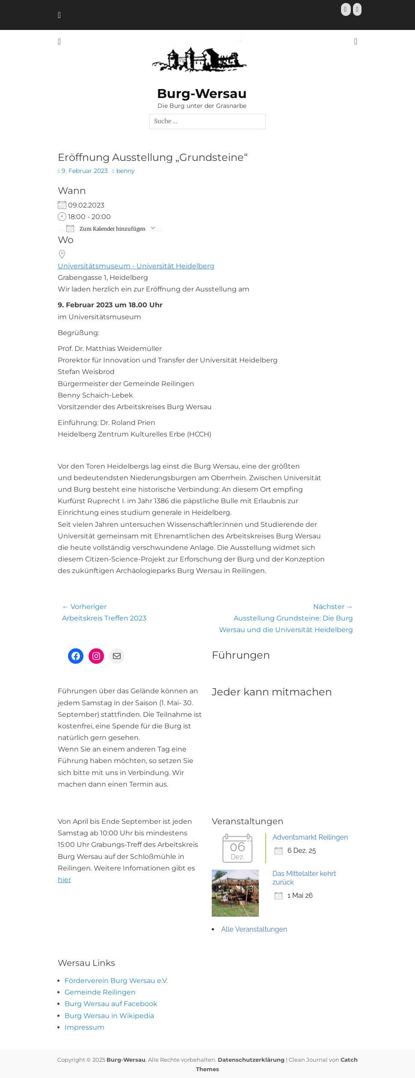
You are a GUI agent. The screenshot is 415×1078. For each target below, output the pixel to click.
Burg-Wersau (202, 93)
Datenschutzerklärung (251, 1059)
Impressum (84, 1027)
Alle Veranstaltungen (254, 929)
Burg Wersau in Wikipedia (109, 1016)
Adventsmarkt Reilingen (310, 837)
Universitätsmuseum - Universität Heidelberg (136, 266)
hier (64, 880)
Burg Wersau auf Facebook (111, 1004)
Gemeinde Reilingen (100, 992)
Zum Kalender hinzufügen (105, 228)
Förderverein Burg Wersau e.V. (116, 981)
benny (125, 171)
